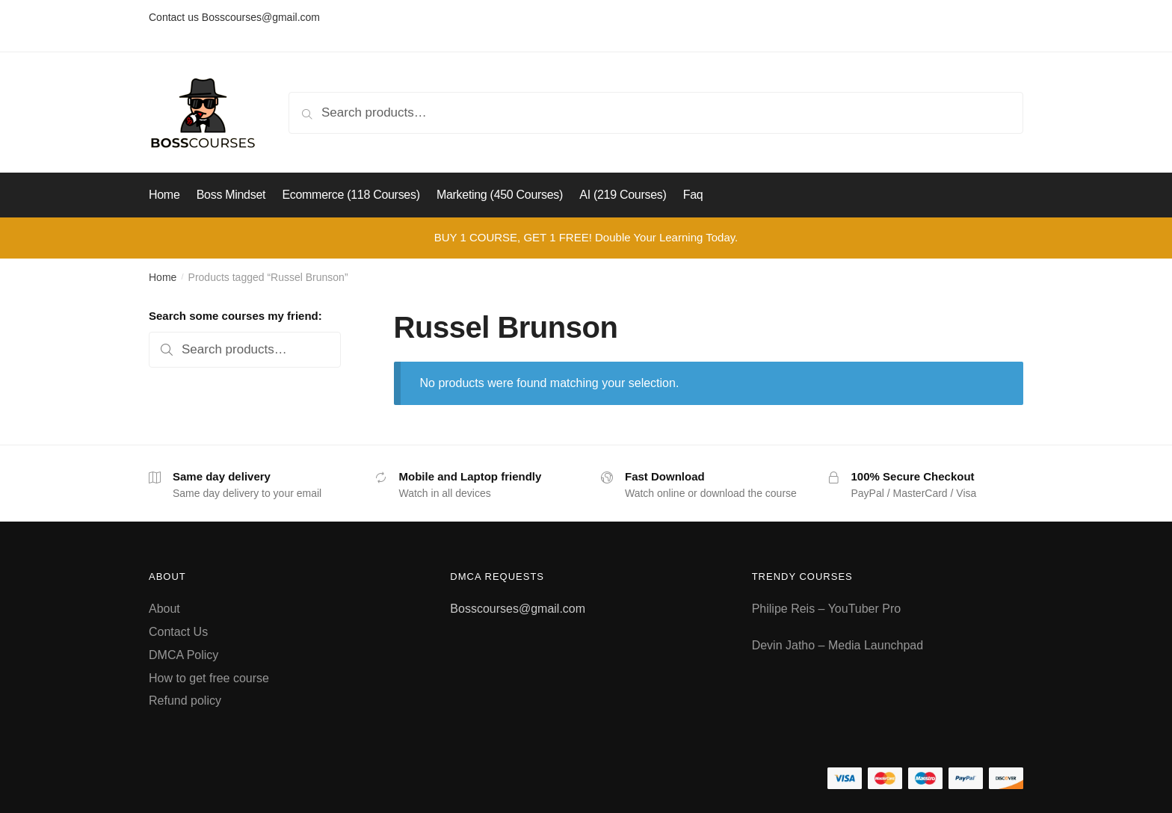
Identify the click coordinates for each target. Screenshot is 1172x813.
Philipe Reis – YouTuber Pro (826, 608)
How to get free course (209, 678)
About (164, 608)
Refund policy (185, 700)
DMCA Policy (183, 655)
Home (162, 277)
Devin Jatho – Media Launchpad (838, 645)
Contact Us (178, 631)
